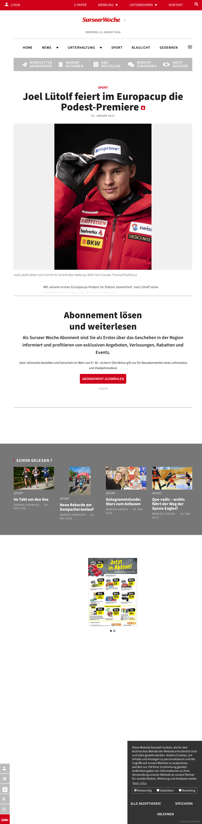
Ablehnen (165, 814)
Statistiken (165, 790)
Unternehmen (141, 5)
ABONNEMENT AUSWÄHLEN (103, 378)
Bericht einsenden (143, 64)
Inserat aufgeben (72, 64)
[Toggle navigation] (190, 47)
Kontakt (176, 5)
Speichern (184, 803)
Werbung (105, 5)
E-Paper (80, 5)
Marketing (187, 790)
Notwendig (143, 790)
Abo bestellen (108, 64)
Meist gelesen (179, 64)
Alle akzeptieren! (146, 803)
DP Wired (196, 821)
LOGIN (103, 388)
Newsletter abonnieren (36, 64)
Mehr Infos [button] (140, 783)
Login (15, 5)
